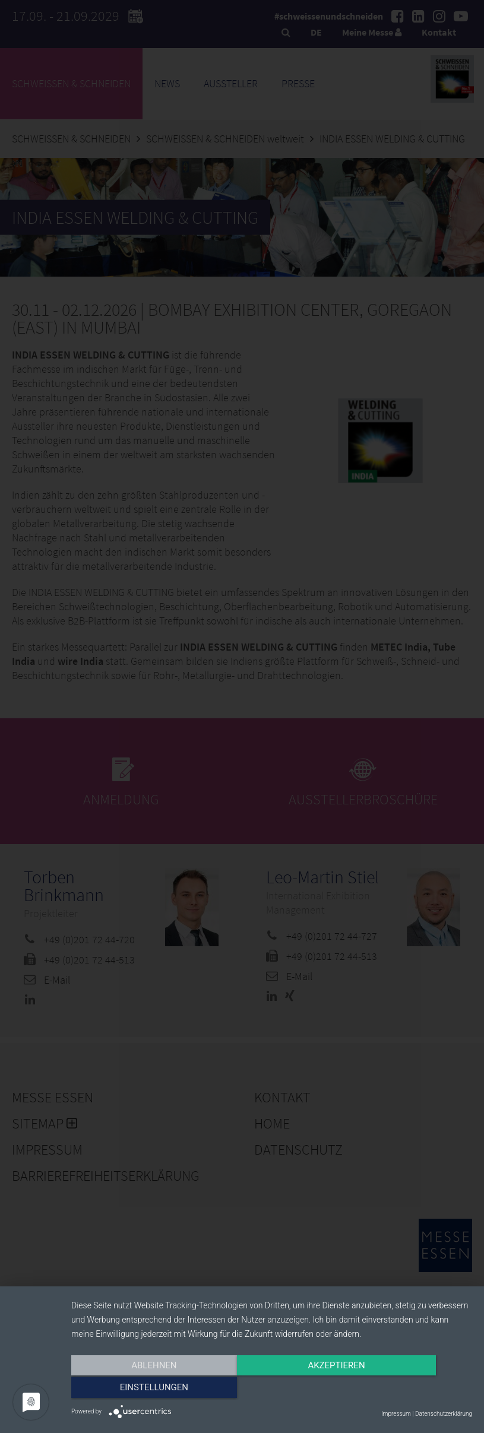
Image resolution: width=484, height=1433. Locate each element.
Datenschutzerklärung (443, 1413)
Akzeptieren (271, 1389)
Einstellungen (412, 1389)
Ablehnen (131, 1389)
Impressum (396, 1413)
